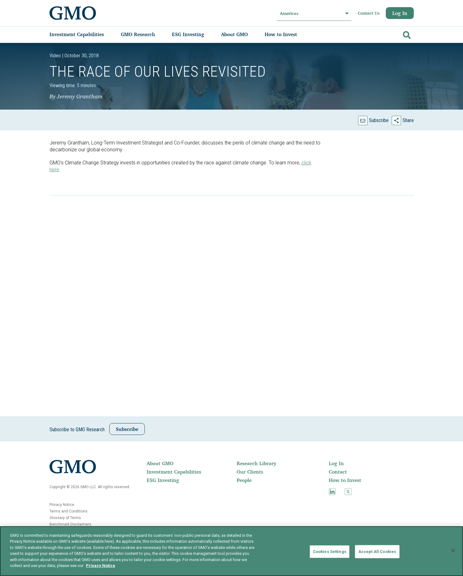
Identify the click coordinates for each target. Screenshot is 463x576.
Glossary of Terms (65, 518)
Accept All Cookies (377, 551)
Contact (338, 472)
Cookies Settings (329, 551)
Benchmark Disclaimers (70, 524)
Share (408, 120)
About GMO (160, 463)
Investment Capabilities (174, 472)
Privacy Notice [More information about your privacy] (100, 565)
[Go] (406, 34)
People (244, 480)
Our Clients (250, 472)
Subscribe (379, 120)
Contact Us (369, 13)
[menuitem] (83, 34)
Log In (399, 13)
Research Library (256, 463)
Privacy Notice (62, 505)
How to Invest (345, 480)
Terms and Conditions (68, 511)
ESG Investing (163, 480)
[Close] (453, 550)
